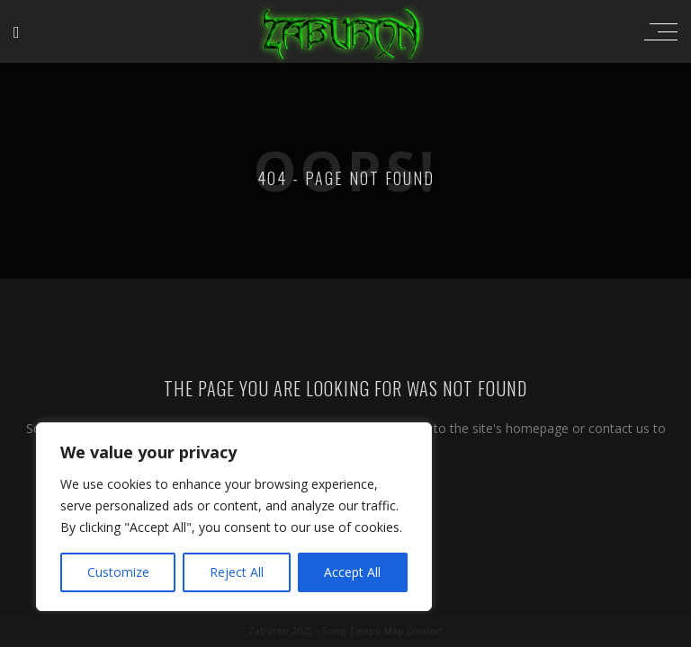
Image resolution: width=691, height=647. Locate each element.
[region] (234, 516)
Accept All (352, 572)
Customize (118, 572)
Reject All (237, 572)
